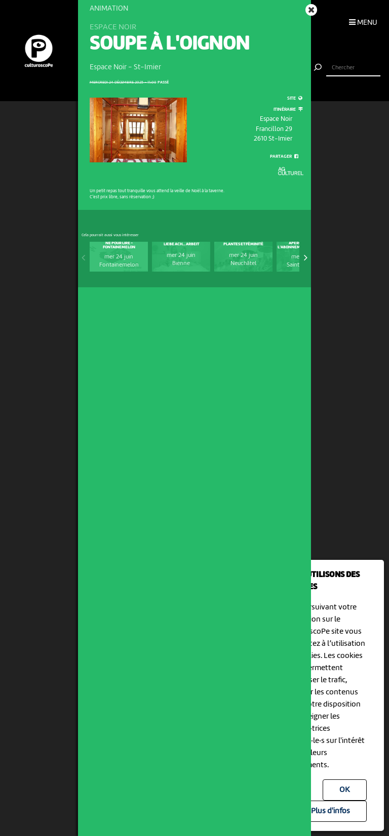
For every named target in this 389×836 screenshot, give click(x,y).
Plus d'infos (330, 811)
